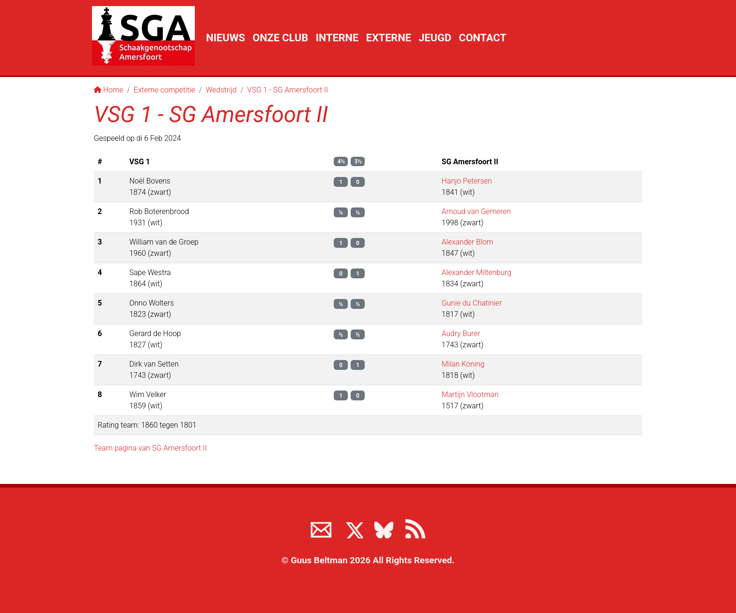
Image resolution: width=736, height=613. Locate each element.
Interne (337, 37)
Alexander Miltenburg (476, 272)
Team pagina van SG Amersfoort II (150, 448)
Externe (388, 37)
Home (108, 89)
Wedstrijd (221, 89)
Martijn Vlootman (470, 394)
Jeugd (435, 37)
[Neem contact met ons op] (321, 528)
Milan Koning (463, 364)
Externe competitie (164, 89)
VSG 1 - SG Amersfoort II (287, 89)
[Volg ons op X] (352, 528)
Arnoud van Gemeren (476, 211)
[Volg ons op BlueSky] (383, 528)
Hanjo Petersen (467, 180)
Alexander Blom (467, 242)
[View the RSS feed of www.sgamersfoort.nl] (415, 528)
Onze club (280, 37)
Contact (482, 37)
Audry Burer (461, 333)
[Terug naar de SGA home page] (143, 36)
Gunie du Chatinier (472, 303)
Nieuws (225, 37)
